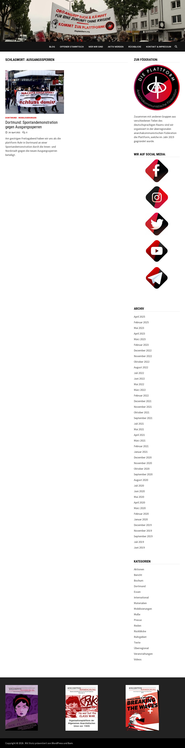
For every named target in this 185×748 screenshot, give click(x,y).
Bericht (138, 575)
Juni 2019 (139, 547)
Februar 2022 (141, 395)
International (141, 597)
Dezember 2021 (143, 401)
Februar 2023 (141, 345)
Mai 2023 (139, 328)
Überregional (141, 648)
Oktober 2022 (141, 361)
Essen (137, 592)
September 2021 (143, 418)
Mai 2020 (139, 497)
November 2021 (143, 406)
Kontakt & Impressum (158, 46)
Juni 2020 (139, 491)
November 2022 (143, 356)
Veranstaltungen (143, 653)
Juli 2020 (139, 485)
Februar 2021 (141, 446)
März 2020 (140, 508)
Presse (138, 620)
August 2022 (141, 367)
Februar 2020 (141, 513)
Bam (70, 743)
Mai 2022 (139, 384)
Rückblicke (134, 46)
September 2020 (143, 474)
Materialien (140, 603)
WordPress (57, 743)
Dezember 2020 (143, 457)
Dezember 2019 (143, 525)
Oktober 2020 (141, 468)
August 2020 (141, 480)
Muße (137, 614)
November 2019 (143, 530)
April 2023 (139, 333)
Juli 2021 (139, 423)
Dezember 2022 (143, 350)
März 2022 (140, 390)
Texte (137, 642)
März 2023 (140, 339)
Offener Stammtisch (72, 46)
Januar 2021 (141, 452)
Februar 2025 (141, 322)
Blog (52, 46)
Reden (137, 625)
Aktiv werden (115, 46)
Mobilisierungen (27, 117)
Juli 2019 (139, 542)
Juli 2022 (139, 373)
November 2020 (143, 463)
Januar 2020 (141, 519)
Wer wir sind (96, 46)
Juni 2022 (139, 378)
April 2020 (139, 502)
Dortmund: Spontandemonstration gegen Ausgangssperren (31, 124)
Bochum (138, 580)
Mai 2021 (139, 429)
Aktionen (139, 569)
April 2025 (139, 316)
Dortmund (11, 117)
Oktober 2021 (141, 412)
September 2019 (143, 536)
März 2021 (140, 440)
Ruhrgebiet (140, 637)
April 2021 (139, 435)
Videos (137, 659)
